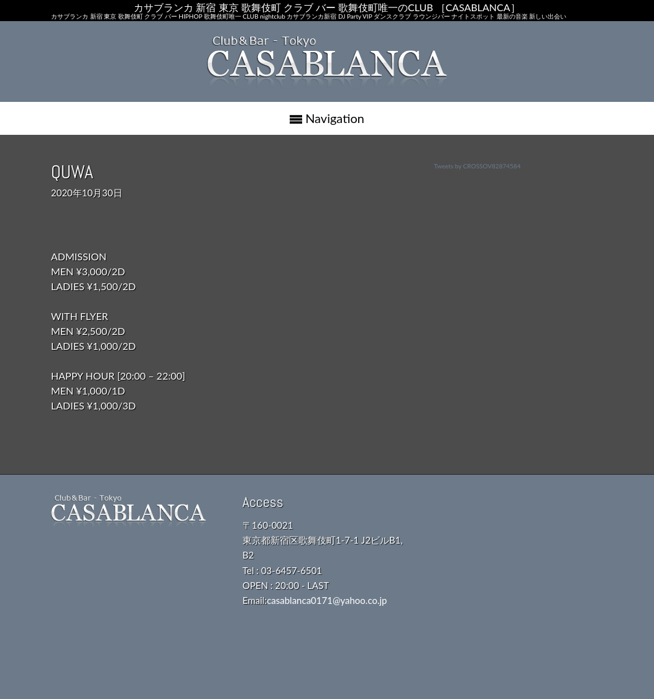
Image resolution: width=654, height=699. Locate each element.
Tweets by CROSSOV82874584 (477, 166)
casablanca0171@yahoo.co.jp (327, 600)
